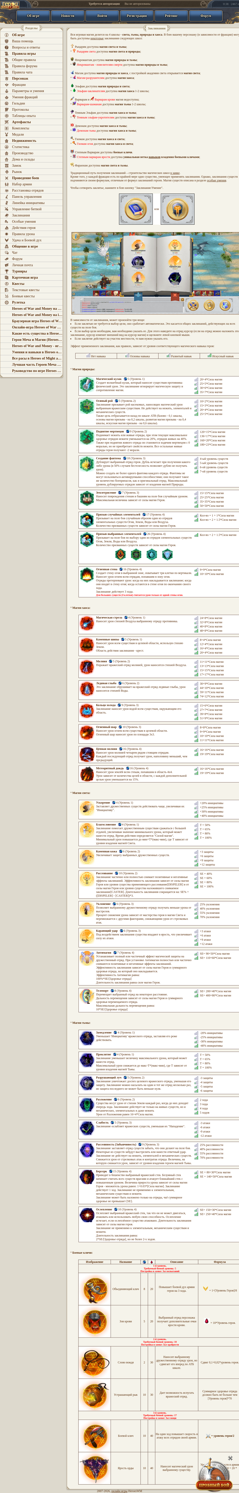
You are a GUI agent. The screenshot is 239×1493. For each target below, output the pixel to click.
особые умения (216, 180)
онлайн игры (119, 1491)
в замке (175, 173)
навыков (154, 157)
